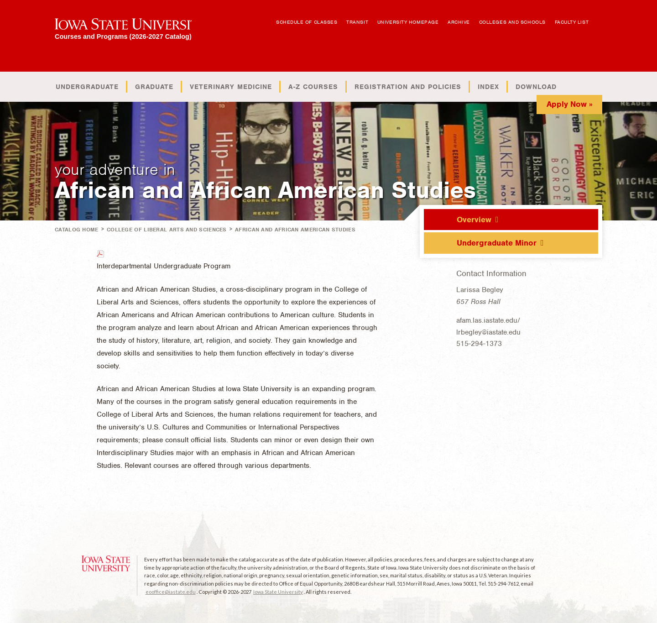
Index (488, 87)
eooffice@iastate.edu (171, 592)
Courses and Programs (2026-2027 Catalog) (123, 36)
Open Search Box (601, 17)
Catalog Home (77, 229)
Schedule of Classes (306, 22)
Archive (459, 22)
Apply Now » (570, 104)
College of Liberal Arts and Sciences (167, 229)
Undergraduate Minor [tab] (497, 243)
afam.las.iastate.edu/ (488, 320)
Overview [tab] (474, 220)
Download (536, 87)
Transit (357, 22)
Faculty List (572, 22)
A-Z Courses (313, 87)
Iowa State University (278, 592)
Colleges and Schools (512, 22)
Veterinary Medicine (231, 87)
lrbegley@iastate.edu (488, 332)
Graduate (154, 87)
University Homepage (407, 22)
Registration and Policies (408, 87)
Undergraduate (87, 87)
